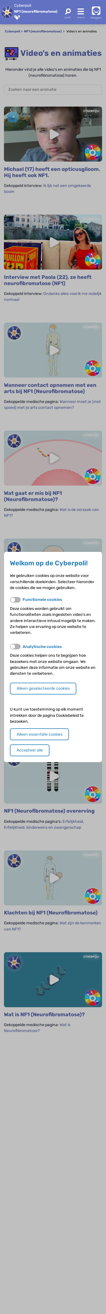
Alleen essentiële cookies (39, 734)
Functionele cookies (42, 599)
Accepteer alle (30, 750)
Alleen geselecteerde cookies (43, 688)
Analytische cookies (42, 646)
